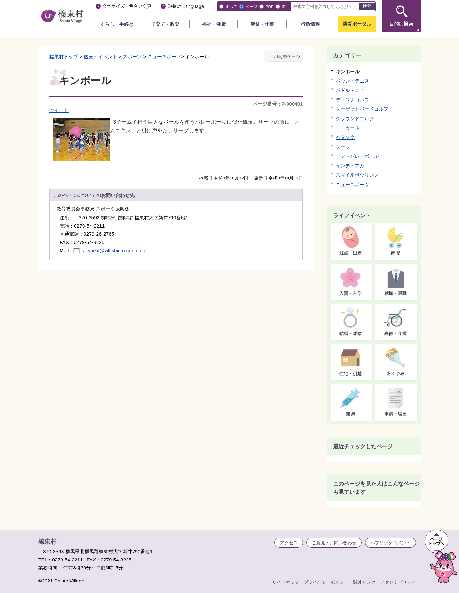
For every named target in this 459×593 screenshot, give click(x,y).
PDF (269, 6)
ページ (251, 6)
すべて (231, 6)
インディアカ (350, 165)
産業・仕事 (262, 24)
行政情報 (310, 24)
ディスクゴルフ (352, 99)
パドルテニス (350, 90)
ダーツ (343, 147)
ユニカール (348, 127)
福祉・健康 (214, 24)
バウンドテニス (352, 81)
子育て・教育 (165, 24)
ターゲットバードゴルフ (362, 109)
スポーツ (132, 56)
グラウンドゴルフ (355, 118)
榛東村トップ (63, 56)
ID (284, 6)
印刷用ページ (286, 56)
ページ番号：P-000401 (278, 103)
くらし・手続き (117, 24)
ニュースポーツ (164, 56)
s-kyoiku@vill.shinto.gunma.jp (113, 250)
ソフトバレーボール (357, 156)
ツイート (59, 110)
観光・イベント (100, 56)
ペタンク (345, 137)
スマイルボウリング (357, 175)
